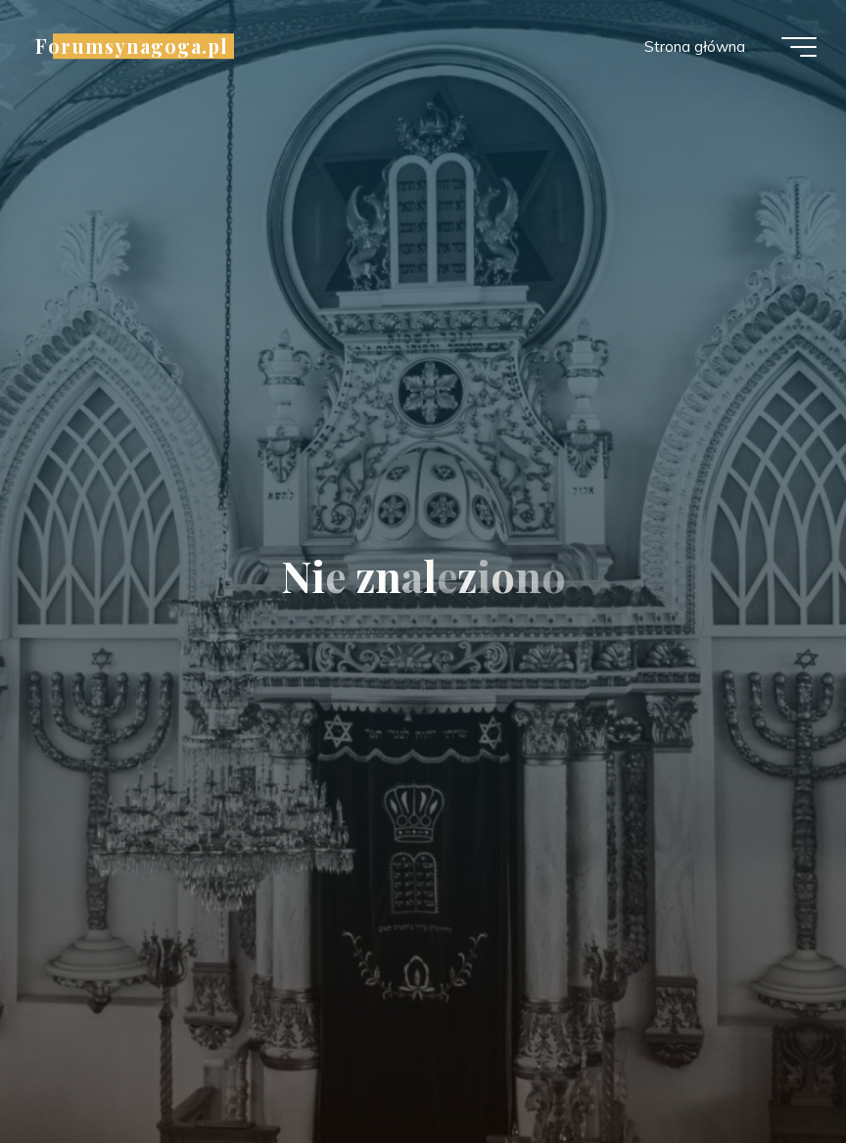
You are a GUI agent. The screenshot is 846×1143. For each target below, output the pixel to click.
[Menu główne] (799, 47)
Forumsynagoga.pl (131, 46)
